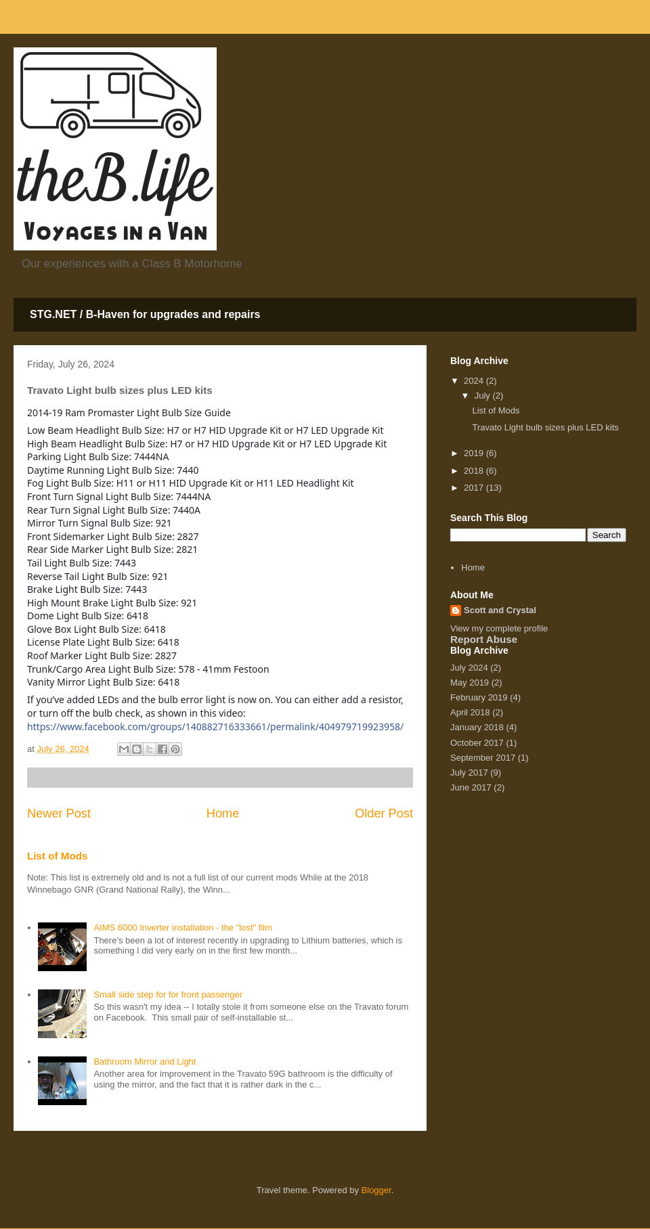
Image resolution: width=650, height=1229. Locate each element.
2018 (475, 471)
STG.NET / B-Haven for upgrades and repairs (145, 314)
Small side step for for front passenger (167, 994)
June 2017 (471, 787)
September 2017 (482, 758)
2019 (475, 453)
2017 (475, 488)
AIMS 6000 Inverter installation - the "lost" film (182, 927)
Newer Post (59, 813)
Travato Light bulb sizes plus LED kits (545, 427)
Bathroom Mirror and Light (144, 1061)
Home (223, 813)
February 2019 (479, 697)
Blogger (376, 1190)
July (484, 395)
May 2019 (469, 682)
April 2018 (470, 712)
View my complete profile (499, 628)
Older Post (384, 813)
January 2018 (477, 727)
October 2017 (477, 743)
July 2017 (469, 772)
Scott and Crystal (500, 610)
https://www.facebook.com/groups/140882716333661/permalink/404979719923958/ (215, 726)
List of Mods (57, 856)
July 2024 (469, 668)
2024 (475, 381)
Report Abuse (483, 639)
